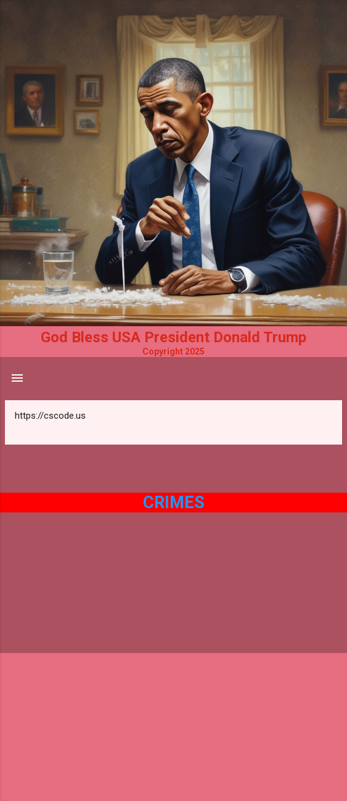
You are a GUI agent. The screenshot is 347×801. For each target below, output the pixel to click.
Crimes (174, 502)
